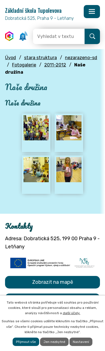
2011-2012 (55, 65)
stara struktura (40, 57)
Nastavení (81, 342)
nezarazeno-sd (81, 57)
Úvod (10, 57)
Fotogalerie (24, 65)
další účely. (71, 313)
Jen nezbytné (54, 342)
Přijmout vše (26, 342)
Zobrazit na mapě (52, 282)
